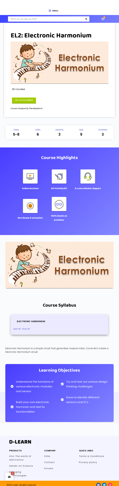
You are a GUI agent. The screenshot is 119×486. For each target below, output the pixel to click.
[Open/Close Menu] (53, 10)
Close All (25, 329)
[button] (24, 101)
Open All (16, 329)
